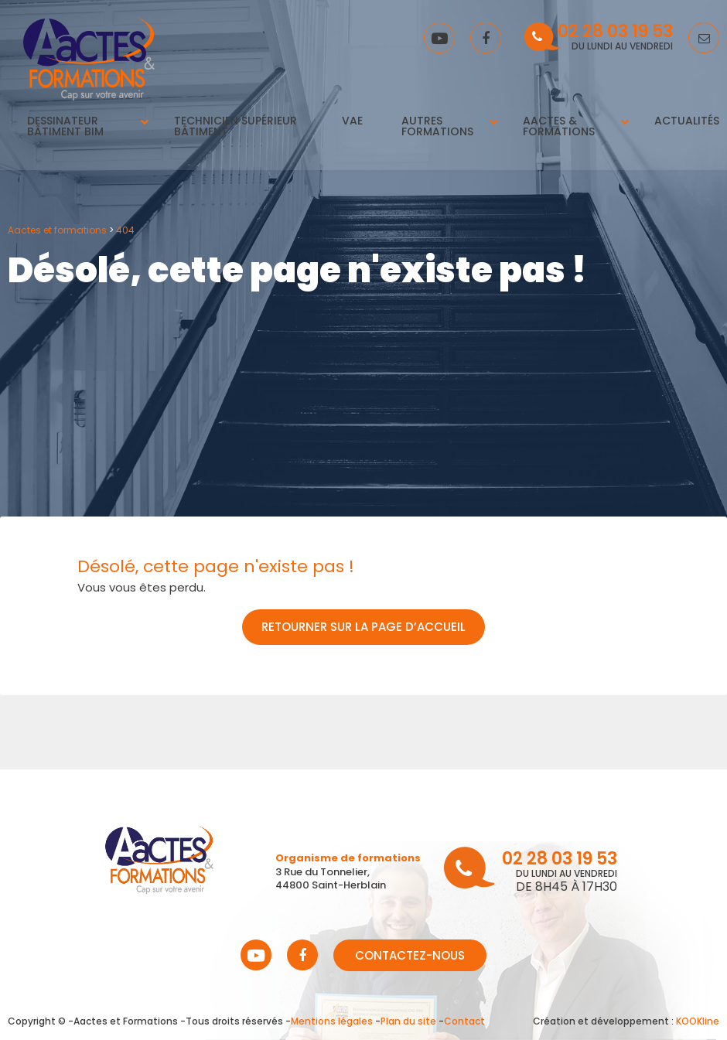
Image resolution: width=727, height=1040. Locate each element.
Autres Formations (438, 127)
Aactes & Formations (558, 127)
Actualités (685, 121)
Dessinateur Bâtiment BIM (67, 127)
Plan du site (408, 1021)
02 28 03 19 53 (615, 32)
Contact (464, 1021)
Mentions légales (332, 1021)
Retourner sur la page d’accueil (363, 627)
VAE (351, 121)
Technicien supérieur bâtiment (232, 127)
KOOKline (697, 1021)
